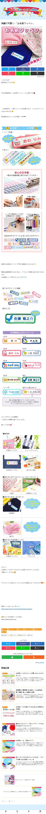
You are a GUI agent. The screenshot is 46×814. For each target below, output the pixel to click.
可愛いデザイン (23, 635)
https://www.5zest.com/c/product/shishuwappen (16, 609)
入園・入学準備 (28, 629)
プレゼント (14, 635)
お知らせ (20, 629)
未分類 (4, 631)
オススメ (4, 629)
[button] (37, 73)
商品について (37, 629)
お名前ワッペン (12, 629)
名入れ (30, 635)
